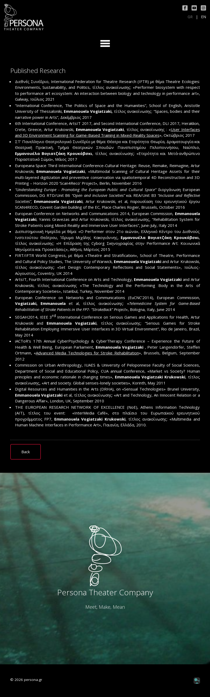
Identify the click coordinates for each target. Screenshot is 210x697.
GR (190, 16)
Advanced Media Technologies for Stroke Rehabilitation (87, 352)
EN (203, 16)
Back (25, 451)
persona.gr (33, 679)
